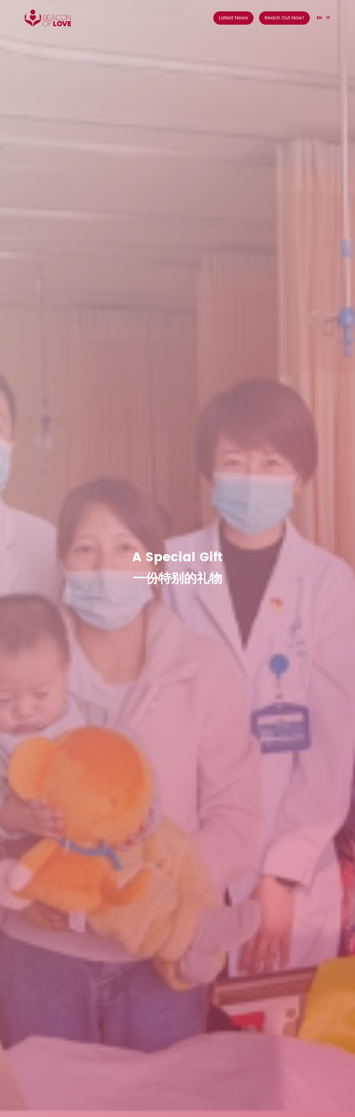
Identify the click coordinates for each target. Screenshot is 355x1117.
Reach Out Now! (284, 18)
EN (319, 18)
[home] (47, 18)
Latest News (233, 18)
